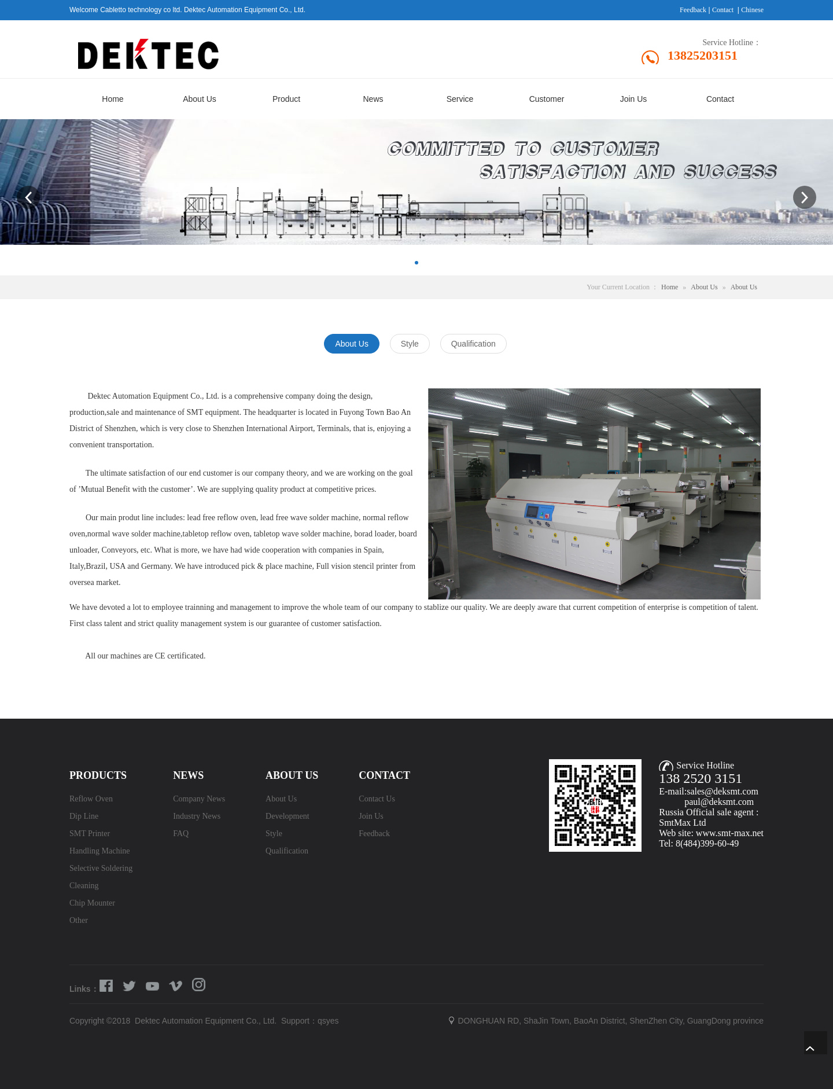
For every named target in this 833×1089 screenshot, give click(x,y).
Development (287, 816)
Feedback (693, 10)
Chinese (752, 10)
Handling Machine (99, 851)
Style (274, 833)
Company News (199, 798)
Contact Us (377, 798)
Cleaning (84, 885)
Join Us (371, 816)
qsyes (328, 1020)
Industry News (196, 816)
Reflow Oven (91, 798)
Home (669, 287)
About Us (704, 287)
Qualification (287, 851)
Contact (723, 10)
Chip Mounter (92, 903)
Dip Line (83, 816)
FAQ (181, 833)
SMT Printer (89, 833)
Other (78, 920)
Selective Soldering (100, 868)
